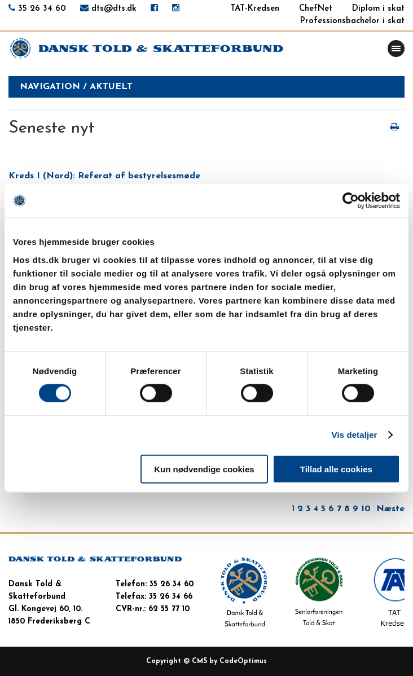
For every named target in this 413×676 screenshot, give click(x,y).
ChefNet (315, 9)
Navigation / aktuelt (76, 86)
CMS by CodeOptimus (229, 661)
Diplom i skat (378, 9)
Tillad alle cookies (336, 468)
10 (366, 508)
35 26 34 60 (42, 9)
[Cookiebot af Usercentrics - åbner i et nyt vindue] (350, 200)
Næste (390, 508)
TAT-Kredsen (254, 9)
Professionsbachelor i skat (352, 21)
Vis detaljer (354, 435)
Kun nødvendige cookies (204, 468)
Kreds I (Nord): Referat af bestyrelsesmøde (104, 176)
